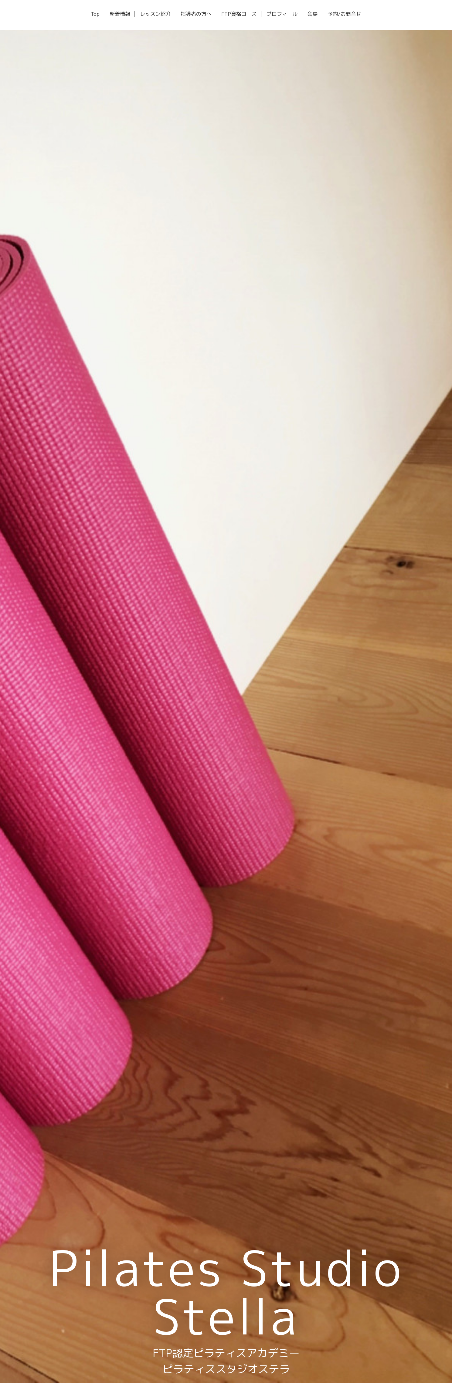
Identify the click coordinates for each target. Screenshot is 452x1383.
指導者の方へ (196, 14)
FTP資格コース (239, 14)
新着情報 (120, 14)
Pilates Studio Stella (226, 1292)
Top (95, 14)
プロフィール (282, 14)
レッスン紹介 (155, 14)
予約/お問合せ (344, 14)
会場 (312, 14)
